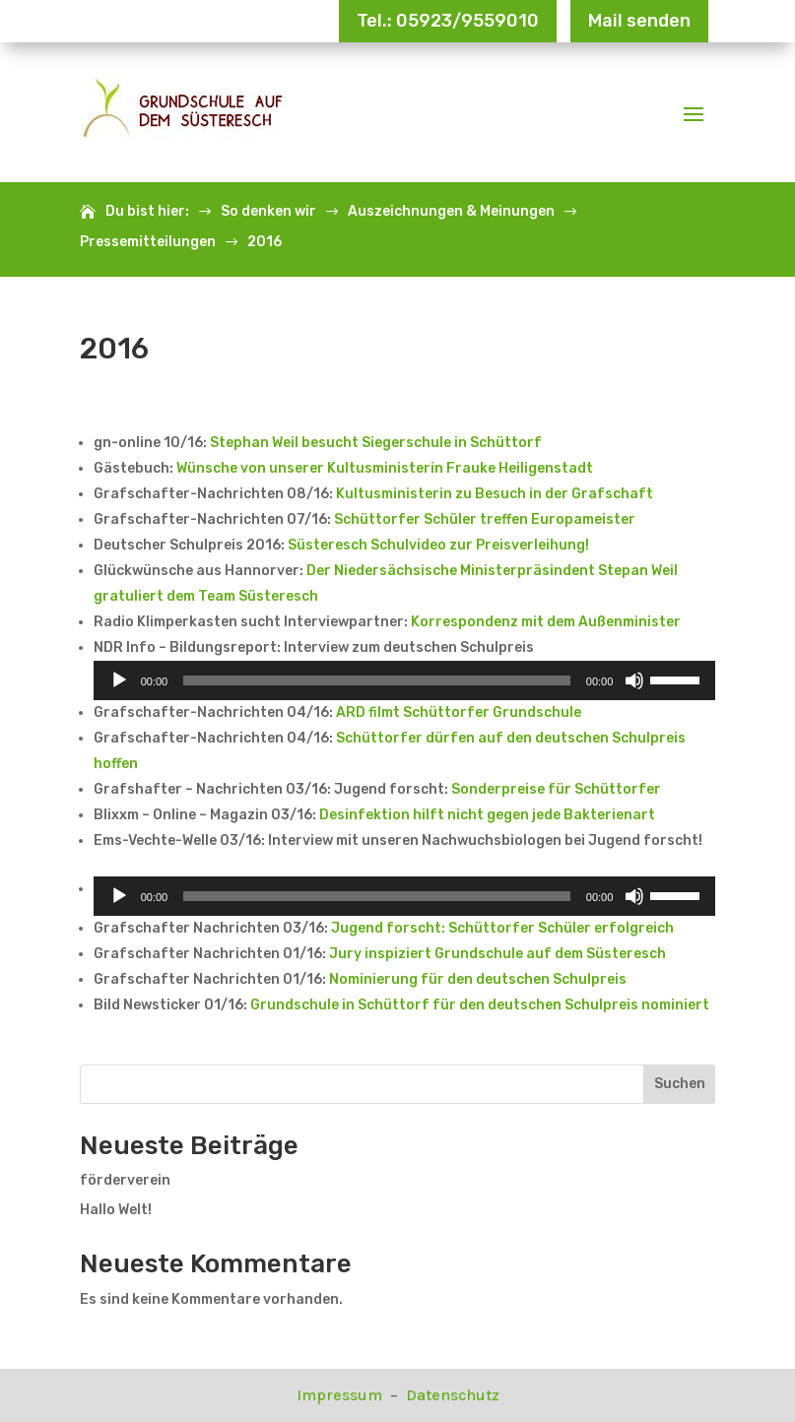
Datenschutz (452, 1395)
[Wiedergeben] (119, 680)
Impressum (341, 1395)
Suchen (679, 1083)
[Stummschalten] (634, 680)
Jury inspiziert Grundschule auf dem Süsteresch (499, 953)
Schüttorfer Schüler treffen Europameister (484, 519)
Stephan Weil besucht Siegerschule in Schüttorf (376, 442)
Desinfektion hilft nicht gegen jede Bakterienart (487, 815)
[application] (405, 680)
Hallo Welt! (116, 1209)
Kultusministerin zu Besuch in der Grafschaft (494, 493)
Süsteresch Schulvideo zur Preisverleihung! (438, 545)
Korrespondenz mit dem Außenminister (546, 622)
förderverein (125, 1180)
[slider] (376, 680)
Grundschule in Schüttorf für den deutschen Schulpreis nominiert (479, 1005)
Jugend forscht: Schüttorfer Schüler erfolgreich (502, 928)
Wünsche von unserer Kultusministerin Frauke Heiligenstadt (384, 468)
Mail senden (639, 21)
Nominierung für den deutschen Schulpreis (478, 979)
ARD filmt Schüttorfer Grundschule (458, 712)
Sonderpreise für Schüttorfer (556, 789)
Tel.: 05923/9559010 (448, 21)
